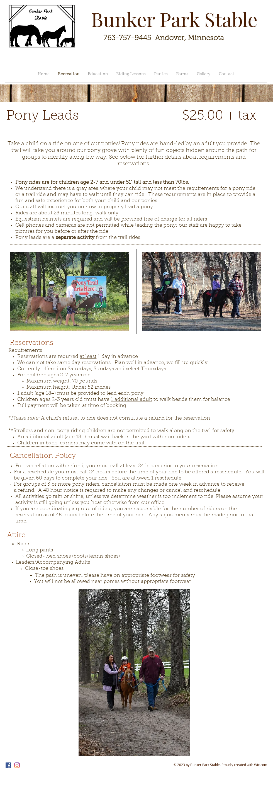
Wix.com (260, 764)
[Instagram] (17, 765)
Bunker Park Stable (174, 19)
